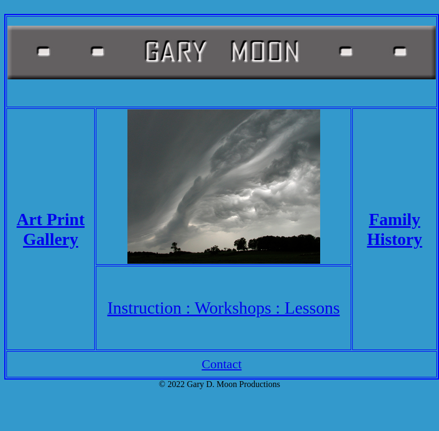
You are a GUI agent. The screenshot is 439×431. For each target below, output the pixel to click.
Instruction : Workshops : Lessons (223, 307)
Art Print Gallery (51, 229)
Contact (222, 364)
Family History (394, 229)
